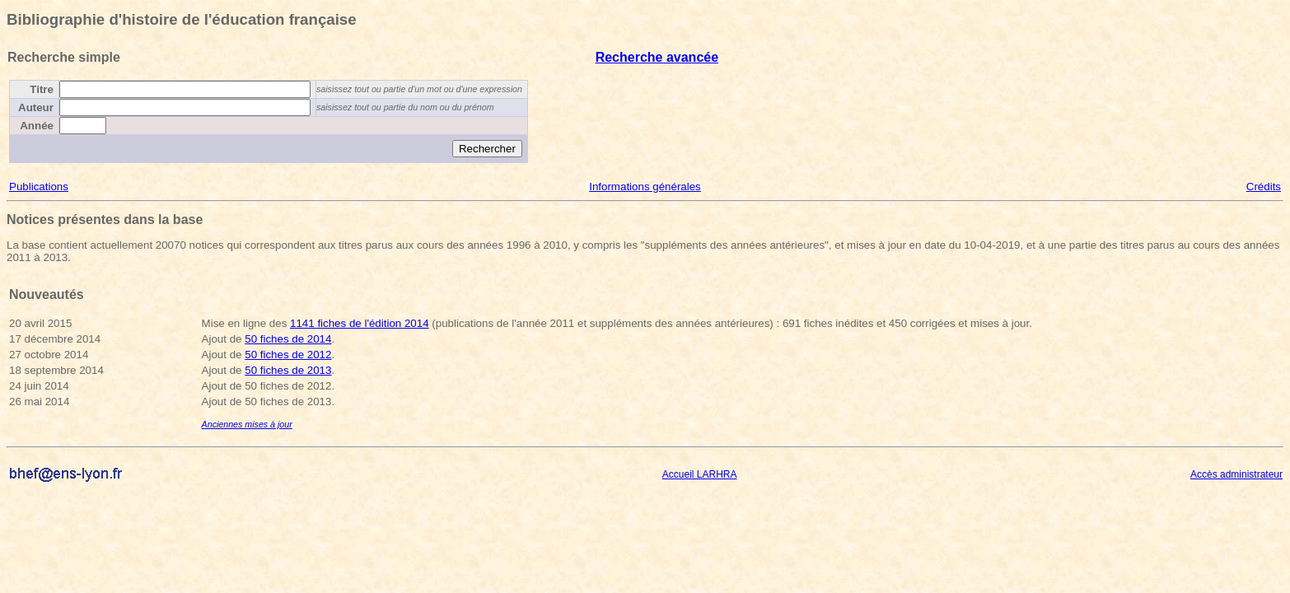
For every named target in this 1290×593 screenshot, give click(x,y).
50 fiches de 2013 (288, 370)
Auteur (36, 107)
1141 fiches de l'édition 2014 (359, 323)
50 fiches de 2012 (288, 354)
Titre (42, 89)
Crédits (1263, 186)
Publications (38, 186)
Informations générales (645, 186)
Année (37, 125)
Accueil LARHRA (699, 474)
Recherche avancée (657, 57)
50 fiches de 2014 (288, 339)
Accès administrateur (1236, 474)
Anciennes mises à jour (247, 424)
